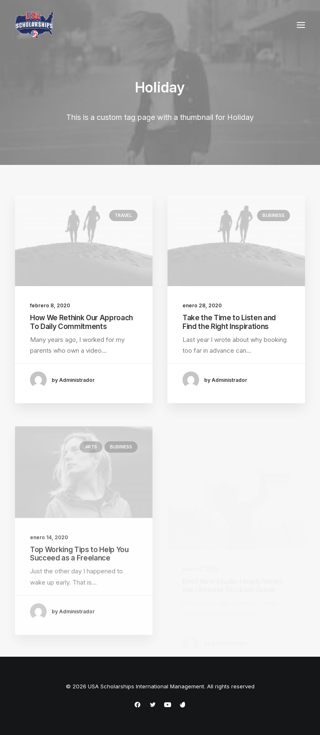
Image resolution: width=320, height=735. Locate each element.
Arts (91, 468)
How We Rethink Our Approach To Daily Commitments (81, 322)
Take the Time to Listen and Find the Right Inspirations (229, 322)
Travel (123, 215)
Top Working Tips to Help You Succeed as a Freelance (79, 575)
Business (273, 216)
